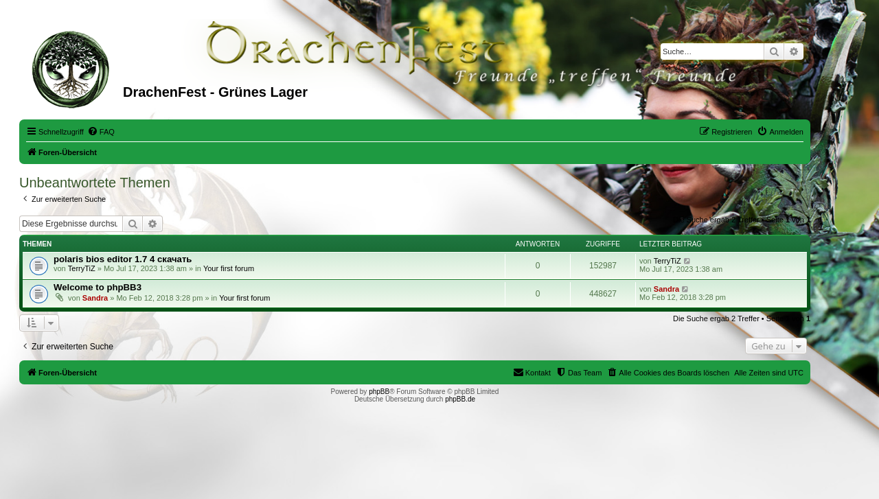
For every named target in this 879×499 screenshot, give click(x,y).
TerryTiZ (81, 268)
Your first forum (228, 268)
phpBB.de (460, 399)
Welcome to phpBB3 (97, 287)
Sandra (95, 298)
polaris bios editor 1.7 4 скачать (123, 259)
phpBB (379, 391)
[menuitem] (101, 132)
